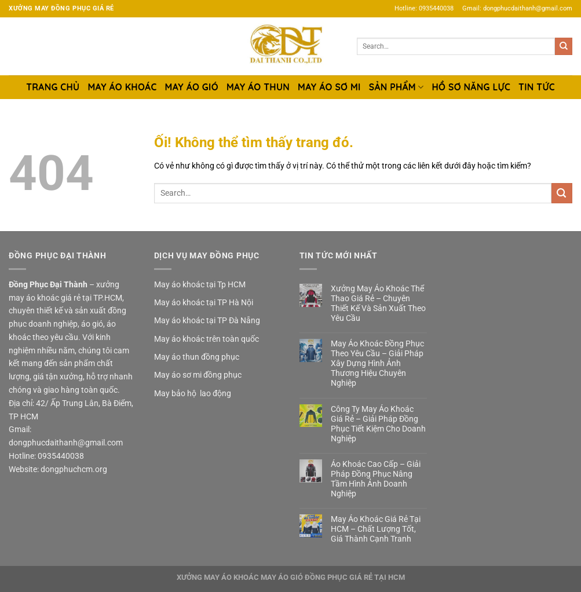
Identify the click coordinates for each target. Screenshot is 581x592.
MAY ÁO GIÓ (191, 87)
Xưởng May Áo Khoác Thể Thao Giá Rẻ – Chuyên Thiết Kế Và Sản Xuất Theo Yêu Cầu (378, 303)
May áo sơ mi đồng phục (198, 374)
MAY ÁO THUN (258, 87)
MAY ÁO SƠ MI (329, 87)
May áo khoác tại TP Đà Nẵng (207, 320)
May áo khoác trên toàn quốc (206, 338)
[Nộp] (563, 46)
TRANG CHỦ (52, 87)
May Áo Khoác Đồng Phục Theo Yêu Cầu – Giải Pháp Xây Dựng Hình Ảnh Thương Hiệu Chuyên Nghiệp (377, 363)
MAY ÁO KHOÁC (121, 87)
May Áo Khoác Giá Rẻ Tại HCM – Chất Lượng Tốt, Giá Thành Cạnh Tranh (376, 528)
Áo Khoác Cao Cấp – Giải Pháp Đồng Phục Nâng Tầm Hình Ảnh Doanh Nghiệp (376, 478)
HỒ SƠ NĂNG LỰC (471, 87)
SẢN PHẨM (396, 87)
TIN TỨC (536, 87)
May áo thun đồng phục (196, 356)
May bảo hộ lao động (192, 393)
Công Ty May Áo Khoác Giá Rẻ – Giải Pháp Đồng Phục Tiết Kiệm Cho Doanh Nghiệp (378, 423)
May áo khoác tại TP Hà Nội (203, 302)
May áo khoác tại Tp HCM (200, 284)
